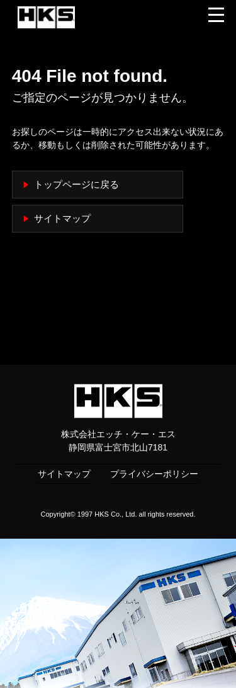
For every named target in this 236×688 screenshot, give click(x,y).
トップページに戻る (76, 185)
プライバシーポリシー (154, 474)
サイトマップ (62, 219)
